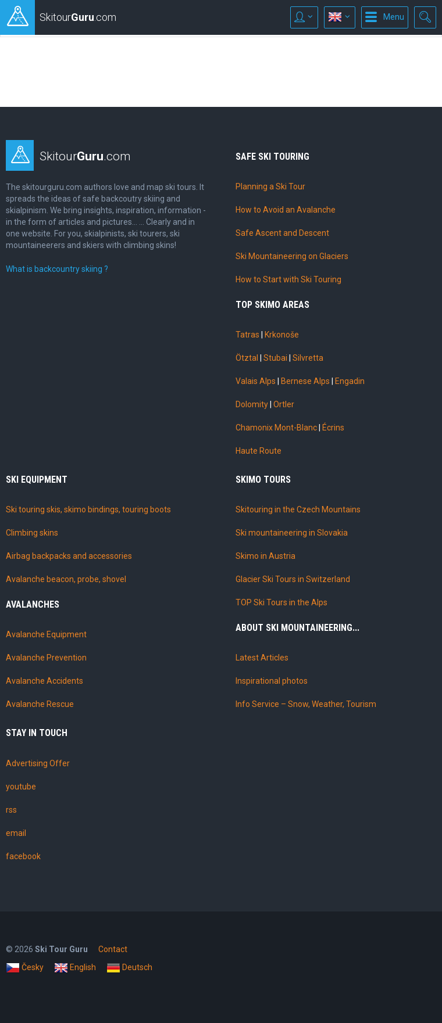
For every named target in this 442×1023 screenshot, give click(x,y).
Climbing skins (32, 532)
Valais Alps (256, 381)
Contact (112, 949)
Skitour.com (85, 156)
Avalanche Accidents (44, 680)
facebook (23, 856)
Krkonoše (282, 334)
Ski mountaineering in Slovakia (292, 532)
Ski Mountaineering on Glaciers (292, 256)
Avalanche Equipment (46, 634)
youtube (21, 786)
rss (11, 809)
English (75, 968)
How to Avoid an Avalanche (286, 209)
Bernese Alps (305, 381)
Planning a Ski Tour (270, 186)
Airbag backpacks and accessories (69, 556)
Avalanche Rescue (40, 704)
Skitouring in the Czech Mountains (298, 509)
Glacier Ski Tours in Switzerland (293, 579)
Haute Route (258, 450)
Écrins (333, 427)
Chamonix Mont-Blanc (276, 427)
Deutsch (129, 968)
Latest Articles (262, 657)
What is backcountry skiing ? (57, 269)
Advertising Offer (38, 763)
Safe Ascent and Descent (282, 233)
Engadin (350, 381)
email (16, 833)
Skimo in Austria (265, 556)
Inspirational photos (272, 680)
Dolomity (252, 404)
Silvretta (308, 357)
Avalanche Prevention (46, 657)
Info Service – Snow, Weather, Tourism (306, 704)
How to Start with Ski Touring (288, 279)
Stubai (275, 357)
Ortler (283, 404)
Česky (25, 968)
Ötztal (247, 357)
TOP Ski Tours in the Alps (281, 602)
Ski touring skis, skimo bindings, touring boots (88, 509)
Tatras (247, 334)
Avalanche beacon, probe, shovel (66, 579)
